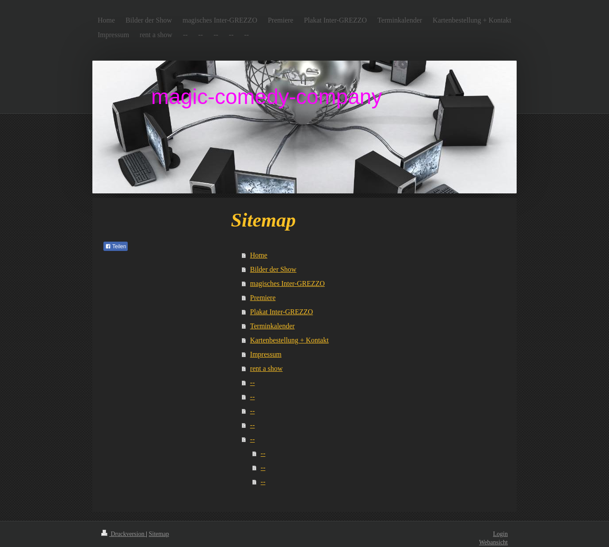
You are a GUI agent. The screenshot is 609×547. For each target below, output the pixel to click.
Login (500, 534)
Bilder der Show (273, 269)
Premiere (263, 297)
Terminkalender (272, 326)
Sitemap (159, 534)
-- (252, 382)
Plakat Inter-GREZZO (281, 312)
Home (258, 255)
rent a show (266, 368)
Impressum (266, 354)
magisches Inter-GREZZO (287, 283)
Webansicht (493, 542)
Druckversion (123, 534)
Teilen (115, 246)
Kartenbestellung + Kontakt (289, 340)
